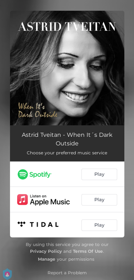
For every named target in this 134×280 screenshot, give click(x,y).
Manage (46, 259)
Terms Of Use (88, 251)
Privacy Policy (46, 251)
